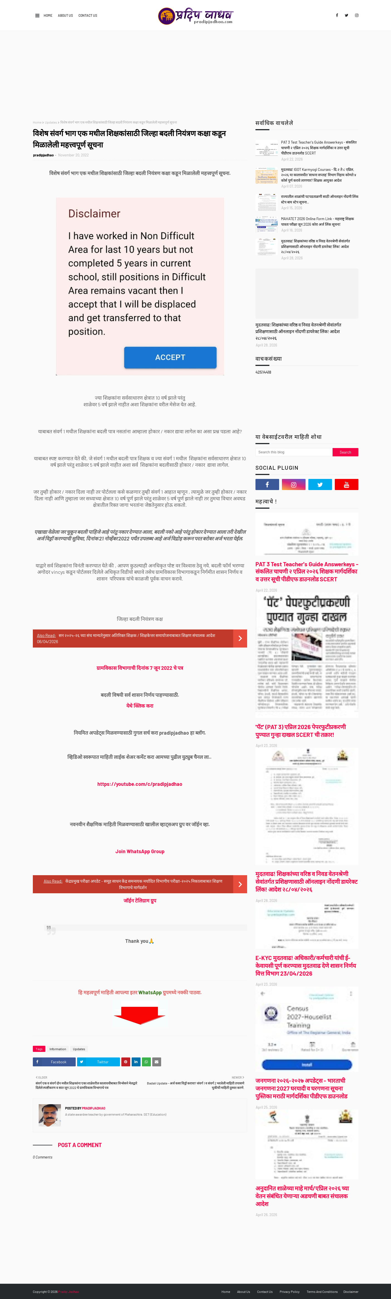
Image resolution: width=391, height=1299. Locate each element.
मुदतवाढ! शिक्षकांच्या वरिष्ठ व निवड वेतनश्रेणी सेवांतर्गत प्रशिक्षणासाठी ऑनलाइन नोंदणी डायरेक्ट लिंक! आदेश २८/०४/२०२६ (315, 246)
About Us (65, 15)
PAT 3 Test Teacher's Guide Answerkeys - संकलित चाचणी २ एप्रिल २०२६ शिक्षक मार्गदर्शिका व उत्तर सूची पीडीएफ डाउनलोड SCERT (318, 147)
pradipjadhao (43, 155)
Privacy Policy (290, 1291)
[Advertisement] (196, 73)
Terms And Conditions (322, 1291)
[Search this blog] (294, 452)
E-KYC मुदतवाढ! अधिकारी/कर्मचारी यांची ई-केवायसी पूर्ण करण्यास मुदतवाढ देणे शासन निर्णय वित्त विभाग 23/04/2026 (305, 965)
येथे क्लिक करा (139, 706)
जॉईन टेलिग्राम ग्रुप (140, 900)
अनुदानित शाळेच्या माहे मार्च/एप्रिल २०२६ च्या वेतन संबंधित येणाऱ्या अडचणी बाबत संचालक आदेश (302, 1196)
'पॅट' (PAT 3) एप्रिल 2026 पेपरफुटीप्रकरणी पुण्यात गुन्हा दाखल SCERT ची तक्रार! (300, 730)
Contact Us (87, 15)
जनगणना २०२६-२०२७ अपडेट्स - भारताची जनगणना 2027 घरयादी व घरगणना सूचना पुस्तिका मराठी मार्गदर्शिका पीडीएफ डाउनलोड (301, 1088)
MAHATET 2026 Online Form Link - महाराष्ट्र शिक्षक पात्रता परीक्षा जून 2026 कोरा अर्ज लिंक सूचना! (317, 221)
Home (48, 15)
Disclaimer (350, 1291)
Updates (51, 122)
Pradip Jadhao (68, 1291)
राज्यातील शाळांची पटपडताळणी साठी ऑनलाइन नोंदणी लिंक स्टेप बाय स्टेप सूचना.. (319, 199)
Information (58, 1049)
